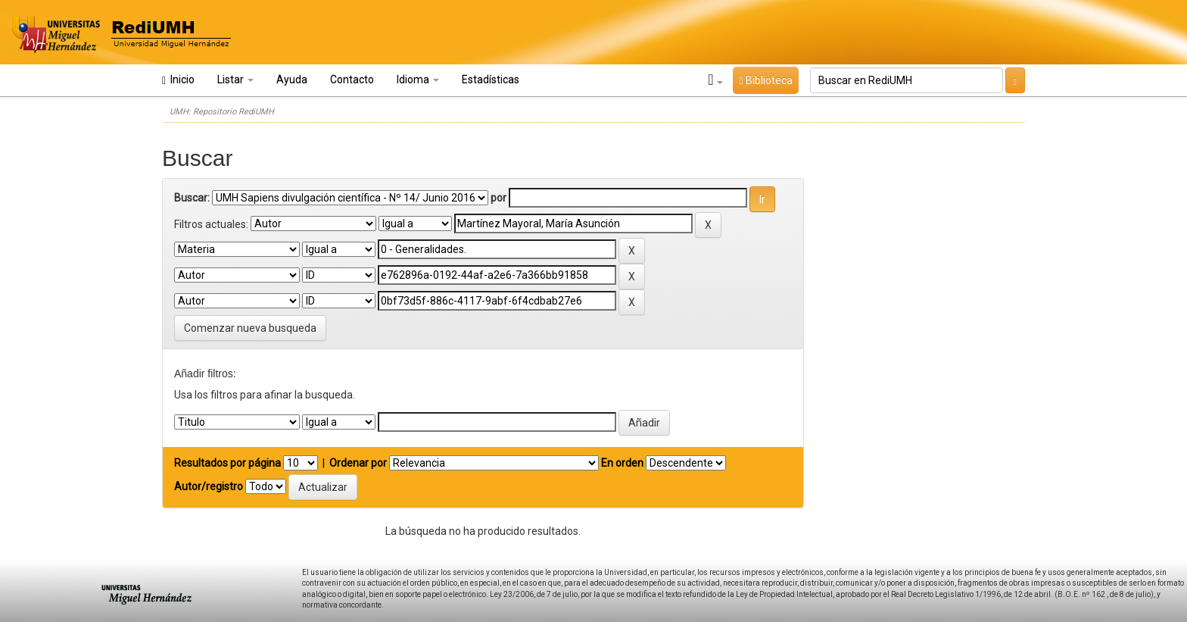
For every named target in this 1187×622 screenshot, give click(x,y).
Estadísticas (490, 79)
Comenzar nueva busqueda (250, 328)
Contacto (352, 79)
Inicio (178, 79)
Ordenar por (358, 463)
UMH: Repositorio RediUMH (222, 112)
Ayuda (291, 79)
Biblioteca (765, 80)
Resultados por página (227, 463)
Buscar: (192, 198)
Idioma (418, 79)
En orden (622, 463)
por (498, 198)
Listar (235, 79)
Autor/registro (208, 486)
